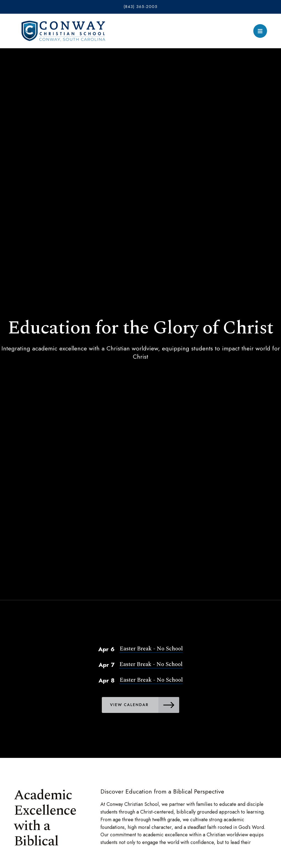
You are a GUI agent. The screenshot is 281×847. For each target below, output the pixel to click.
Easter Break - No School (151, 648)
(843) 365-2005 (140, 7)
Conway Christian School (63, 31)
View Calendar (145, 705)
